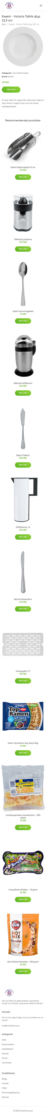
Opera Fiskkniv (23, 455)
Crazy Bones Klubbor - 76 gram (23, 889)
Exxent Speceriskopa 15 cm (23, 167)
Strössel (5, 1053)
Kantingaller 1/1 (23, 671)
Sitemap (5, 1097)
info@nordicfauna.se (10, 1025)
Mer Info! (11, 89)
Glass (4, 1040)
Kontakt (5, 1083)
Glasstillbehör (7, 1049)
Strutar (5, 1058)
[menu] (41, 5)
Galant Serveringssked (23, 311)
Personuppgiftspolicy (11, 1092)
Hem (4, 24)
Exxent (25, 73)
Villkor (4, 1088)
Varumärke (17, 73)
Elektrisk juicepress (23, 239)
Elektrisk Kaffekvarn (23, 383)
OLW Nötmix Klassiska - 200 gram (23, 961)
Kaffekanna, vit (23, 527)
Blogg (4, 1079)
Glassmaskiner (8, 1044)
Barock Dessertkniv (23, 599)
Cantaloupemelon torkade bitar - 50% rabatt (23, 816)
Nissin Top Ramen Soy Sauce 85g (23, 743)
